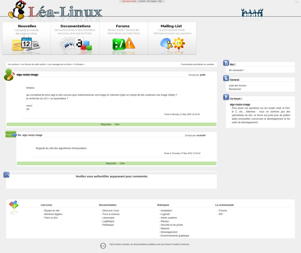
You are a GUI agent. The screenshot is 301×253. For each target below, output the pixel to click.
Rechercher (235, 89)
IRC (221, 214)
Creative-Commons (180, 244)
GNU (160, 1)
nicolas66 (200, 135)
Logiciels (165, 214)
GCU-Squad (151, 1)
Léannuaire (108, 217)
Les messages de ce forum (60, 64)
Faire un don (51, 217)
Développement (169, 232)
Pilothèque (108, 225)
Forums (223, 210)
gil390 (202, 75)
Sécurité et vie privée (172, 225)
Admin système (169, 217)
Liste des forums (237, 85)
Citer (117, 124)
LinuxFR (141, 1)
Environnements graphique (175, 235)
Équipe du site (51, 210)
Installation (166, 210)
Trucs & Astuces (111, 214)
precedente (198, 64)
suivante (210, 64)
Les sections (13, 64)
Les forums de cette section (33, 64)
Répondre (106, 124)
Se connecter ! (236, 70)
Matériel (165, 228)
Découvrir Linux (111, 210)
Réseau (165, 221)
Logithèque (108, 221)
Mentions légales (53, 214)
